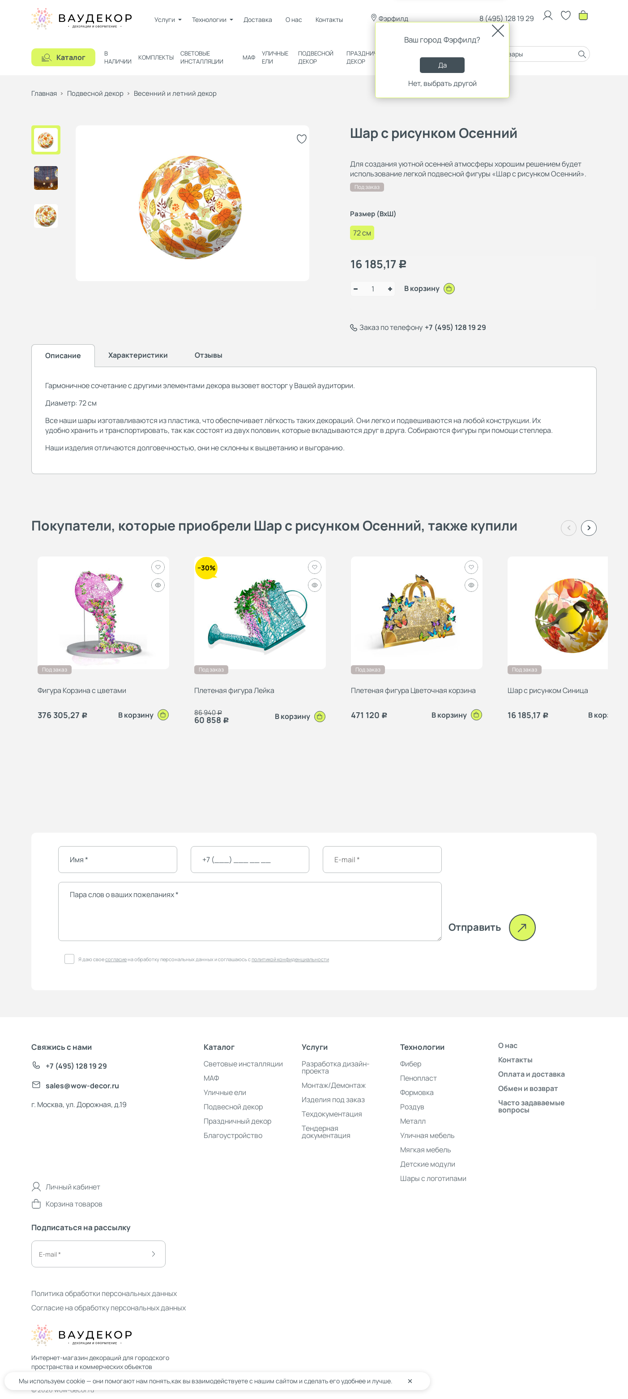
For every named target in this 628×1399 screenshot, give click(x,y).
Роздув (412, 1106)
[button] (589, 528)
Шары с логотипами (433, 1178)
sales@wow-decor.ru (75, 1086)
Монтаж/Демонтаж (334, 1085)
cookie (75, 1381)
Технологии (209, 19)
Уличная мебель (427, 1135)
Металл (413, 1121)
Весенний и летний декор (175, 93)
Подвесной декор (315, 57)
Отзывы (208, 355)
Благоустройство (233, 1135)
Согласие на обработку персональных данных (108, 1307)
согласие (116, 959)
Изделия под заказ (333, 1099)
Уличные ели (275, 57)
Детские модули (427, 1164)
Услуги (164, 19)
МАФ (249, 57)
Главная (44, 93)
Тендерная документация (326, 1132)
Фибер (410, 1063)
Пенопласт (418, 1078)
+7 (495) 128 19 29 (455, 327)
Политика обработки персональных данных (104, 1293)
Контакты (329, 19)
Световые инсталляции (201, 57)
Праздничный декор (368, 57)
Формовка (417, 1092)
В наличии (118, 57)
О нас (294, 19)
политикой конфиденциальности (290, 959)
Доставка (258, 19)
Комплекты (156, 57)
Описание (63, 355)
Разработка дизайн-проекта (336, 1067)
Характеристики (138, 355)
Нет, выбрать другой (442, 83)
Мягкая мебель (425, 1149)
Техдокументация (332, 1113)
